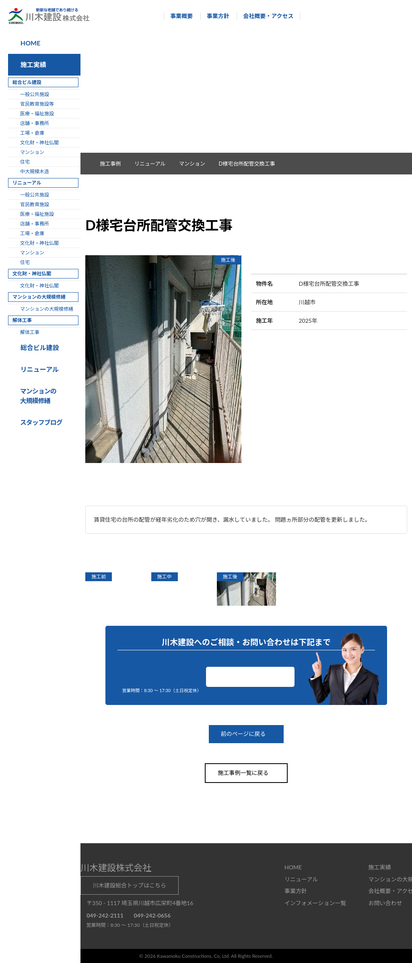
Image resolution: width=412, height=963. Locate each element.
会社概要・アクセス (264, 15)
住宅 (25, 162)
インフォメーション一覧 (315, 902)
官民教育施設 (34, 204)
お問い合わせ (250, 676)
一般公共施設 (34, 94)
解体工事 (29, 332)
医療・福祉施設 (37, 114)
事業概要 (178, 15)
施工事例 (114, 163)
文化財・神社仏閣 (39, 142)
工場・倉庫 (32, 133)
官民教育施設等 (37, 104)
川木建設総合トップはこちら (129, 884)
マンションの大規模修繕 (46, 309)
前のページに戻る (246, 734)
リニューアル (38, 369)
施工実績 (31, 64)
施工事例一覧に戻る (246, 772)
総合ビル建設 (38, 347)
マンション (196, 163)
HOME (29, 43)
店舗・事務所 (34, 123)
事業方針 (214, 15)
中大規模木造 (34, 171)
